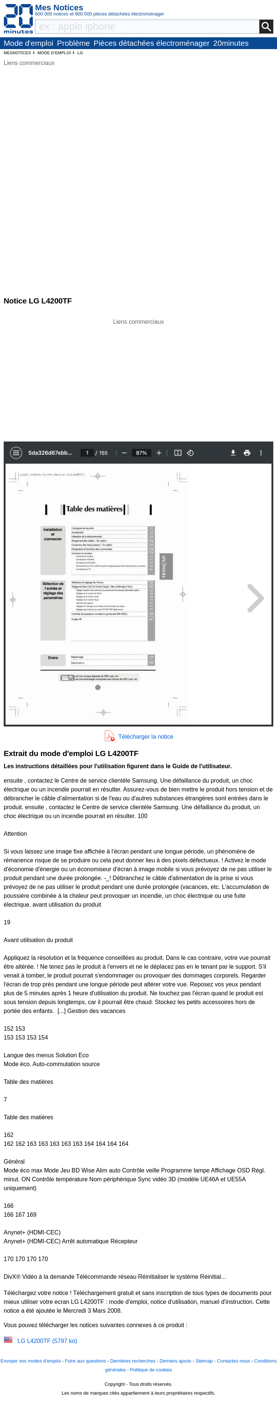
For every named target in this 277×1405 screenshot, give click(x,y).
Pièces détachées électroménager (152, 43)
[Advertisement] (139, 378)
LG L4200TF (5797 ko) (47, 1341)
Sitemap (204, 1361)
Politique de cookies (151, 1370)
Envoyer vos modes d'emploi (30, 1361)
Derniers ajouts (175, 1361)
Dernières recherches (132, 1361)
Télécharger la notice (145, 737)
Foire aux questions (85, 1361)
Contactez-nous (233, 1361)
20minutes (231, 43)
